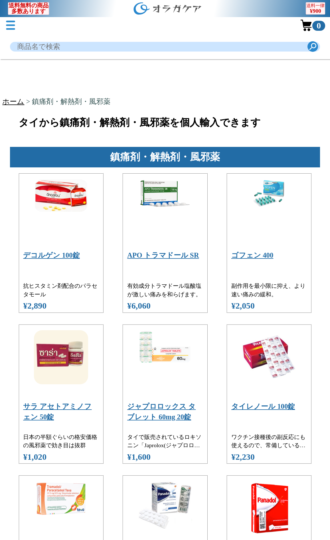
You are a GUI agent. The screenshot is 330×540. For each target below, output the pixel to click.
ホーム (13, 101)
